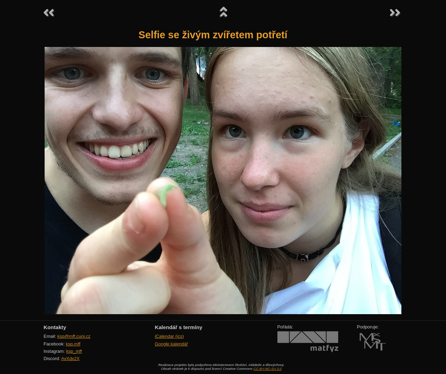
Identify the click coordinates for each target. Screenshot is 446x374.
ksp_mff (74, 351)
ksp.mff (73, 344)
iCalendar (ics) (169, 336)
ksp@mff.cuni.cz (74, 336)
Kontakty (55, 327)
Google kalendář (171, 344)
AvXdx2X (70, 358)
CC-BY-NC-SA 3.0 (267, 369)
